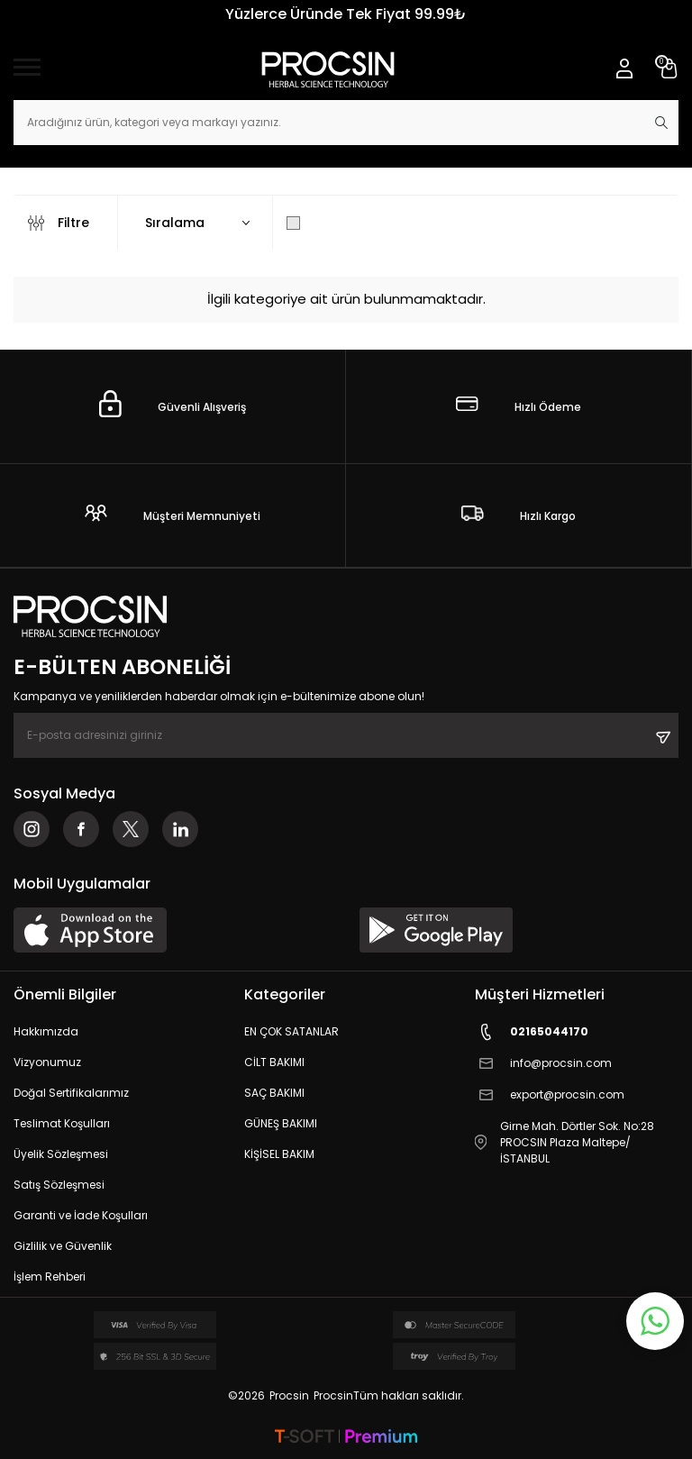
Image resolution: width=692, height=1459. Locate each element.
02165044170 (531, 1032)
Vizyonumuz (47, 1062)
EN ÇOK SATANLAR (291, 1031)
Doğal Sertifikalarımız (71, 1092)
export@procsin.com (549, 1095)
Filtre (58, 223)
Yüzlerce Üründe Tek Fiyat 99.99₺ (346, 14)
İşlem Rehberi (50, 1276)
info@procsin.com (543, 1063)
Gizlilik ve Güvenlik (63, 1246)
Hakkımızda (46, 1031)
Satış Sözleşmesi (59, 1184)
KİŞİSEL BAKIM (279, 1154)
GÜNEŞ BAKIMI (280, 1123)
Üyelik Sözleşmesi (61, 1154)
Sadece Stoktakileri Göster (384, 223)
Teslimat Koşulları (62, 1123)
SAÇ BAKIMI (274, 1092)
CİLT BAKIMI (274, 1062)
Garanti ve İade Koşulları (81, 1215)
